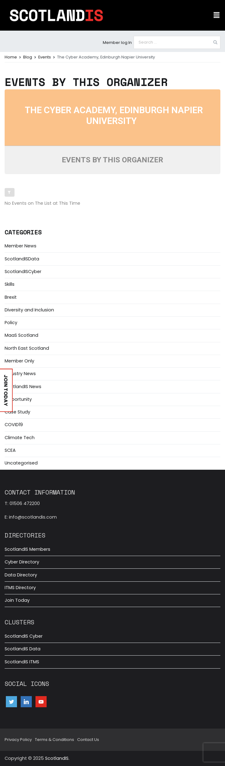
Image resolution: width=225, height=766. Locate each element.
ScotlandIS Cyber (24, 636)
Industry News (20, 373)
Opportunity (18, 399)
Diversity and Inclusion (29, 310)
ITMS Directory (20, 587)
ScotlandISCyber (23, 271)
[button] (216, 15)
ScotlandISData (22, 259)
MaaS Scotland (21, 335)
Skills (10, 284)
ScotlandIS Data (22, 649)
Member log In (117, 42)
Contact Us (88, 739)
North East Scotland (27, 348)
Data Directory (21, 575)
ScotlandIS (57, 758)
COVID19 (14, 425)
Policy (11, 322)
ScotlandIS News (23, 386)
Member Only (19, 361)
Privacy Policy (18, 739)
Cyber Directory (22, 562)
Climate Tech (20, 437)
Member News (20, 246)
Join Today (17, 600)
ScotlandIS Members (27, 549)
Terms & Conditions (54, 739)
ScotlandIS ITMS (22, 662)
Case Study (17, 412)
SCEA (10, 450)
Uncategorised (21, 463)
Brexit (11, 297)
